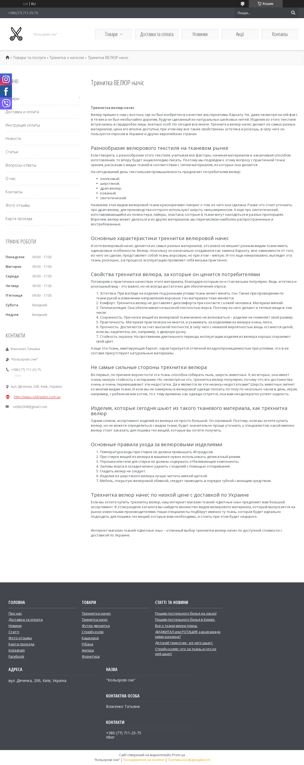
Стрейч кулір (93, 631)
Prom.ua (178, 755)
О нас (11, 178)
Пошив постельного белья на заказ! (186, 613)
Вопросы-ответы (21, 165)
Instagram (17, 650)
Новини (15, 625)
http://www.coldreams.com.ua (37, 397)
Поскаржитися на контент (143, 760)
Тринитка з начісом (67, 58)
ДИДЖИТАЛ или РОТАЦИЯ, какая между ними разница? (188, 634)
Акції (240, 34)
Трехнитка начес (96, 613)
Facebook (16, 656)
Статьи (12, 151)
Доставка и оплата (22, 111)
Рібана (87, 644)
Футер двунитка (96, 625)
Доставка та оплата (156, 34)
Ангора (88, 650)
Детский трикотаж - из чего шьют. (184, 642)
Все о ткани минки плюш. (176, 625)
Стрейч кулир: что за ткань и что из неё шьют (185, 651)
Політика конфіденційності (189, 760)
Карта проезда (19, 218)
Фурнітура (91, 656)
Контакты (280, 34)
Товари (111, 34)
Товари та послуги (29, 58)
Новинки (200, 34)
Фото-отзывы (20, 637)
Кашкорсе (90, 637)
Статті (14, 631)
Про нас (15, 613)
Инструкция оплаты (23, 125)
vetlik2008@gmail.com (30, 407)
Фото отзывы (18, 205)
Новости (13, 138)
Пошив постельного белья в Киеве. (185, 619)
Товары (12, 98)
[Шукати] (293, 12)
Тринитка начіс (95, 619)
